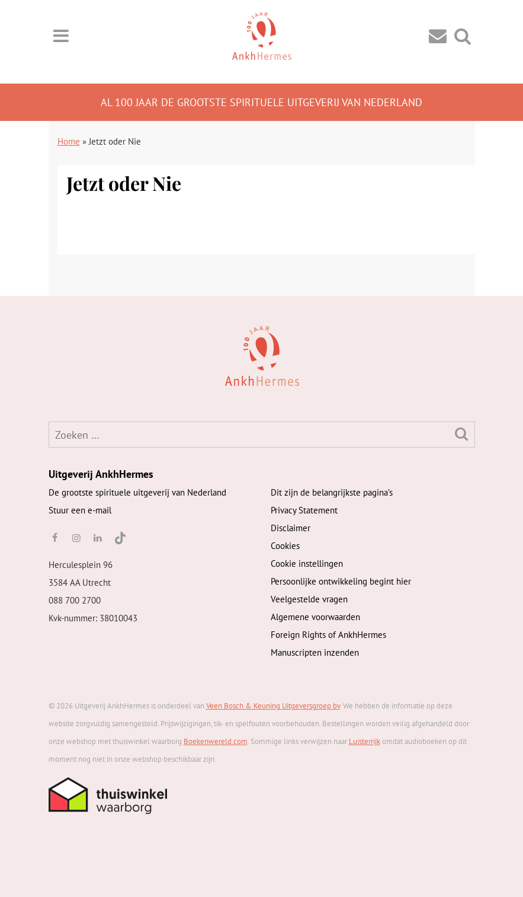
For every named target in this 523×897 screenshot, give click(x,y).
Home (68, 141)
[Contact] (437, 35)
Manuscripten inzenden (315, 652)
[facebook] (55, 538)
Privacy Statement (304, 510)
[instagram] (76, 538)
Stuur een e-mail (80, 510)
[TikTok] (119, 538)
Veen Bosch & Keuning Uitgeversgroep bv (273, 706)
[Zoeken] (462, 433)
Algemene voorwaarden (315, 617)
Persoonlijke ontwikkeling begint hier (341, 581)
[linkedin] (97, 538)
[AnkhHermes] (67, 355)
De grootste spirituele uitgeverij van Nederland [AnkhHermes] (137, 492)
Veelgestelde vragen (309, 599)
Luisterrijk (364, 741)
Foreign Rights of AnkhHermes (328, 634)
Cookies (285, 545)
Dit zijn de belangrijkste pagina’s (332, 492)
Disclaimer (290, 528)
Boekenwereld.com (216, 741)
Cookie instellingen (307, 563)
